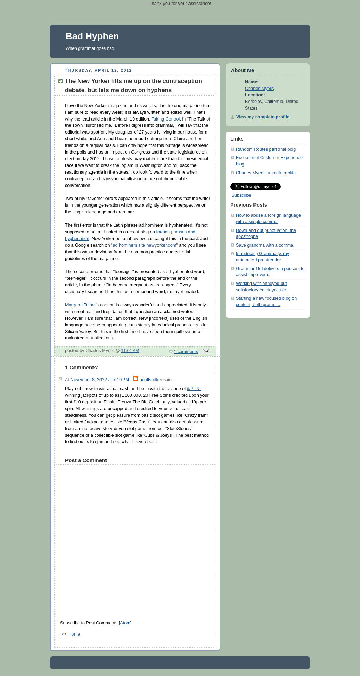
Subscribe (241, 195)
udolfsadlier (151, 379)
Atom (125, 622)
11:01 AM (130, 350)
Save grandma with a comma (264, 245)
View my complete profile (262, 117)
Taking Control (166, 119)
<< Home (71, 634)
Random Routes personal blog (266, 149)
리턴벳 (194, 388)
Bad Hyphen (92, 36)
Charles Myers (259, 88)
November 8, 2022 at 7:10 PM (100, 379)
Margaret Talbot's (82, 305)
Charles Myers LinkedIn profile (266, 172)
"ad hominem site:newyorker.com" (144, 245)
